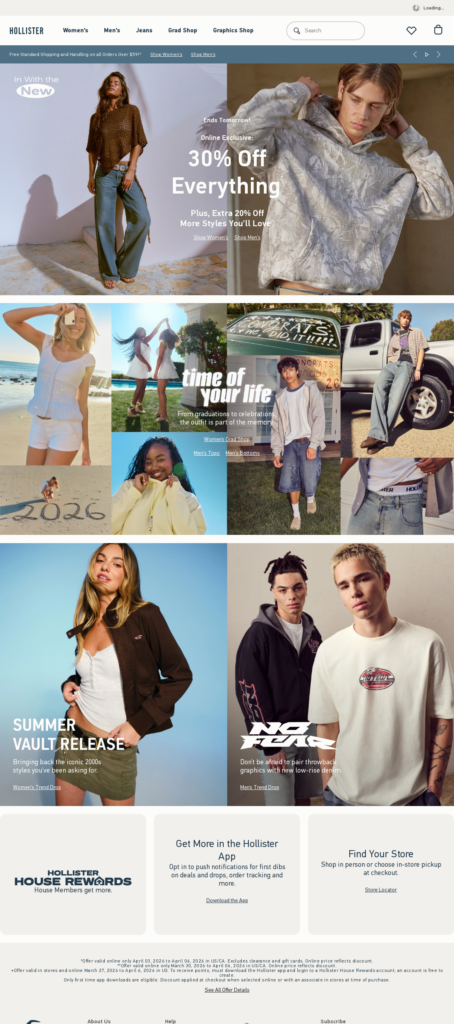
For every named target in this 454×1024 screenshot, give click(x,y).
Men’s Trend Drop (259, 787)
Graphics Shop (233, 30)
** (272, 222)
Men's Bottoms (243, 453)
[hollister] (30, 30)
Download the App (227, 900)
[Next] (439, 54)
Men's (112, 30)
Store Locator (381, 890)
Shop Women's (166, 54)
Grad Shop (182, 30)
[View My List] (411, 30)
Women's (75, 30)
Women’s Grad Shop (227, 439)
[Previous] (415, 54)
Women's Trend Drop (37, 787)
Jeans (144, 30)
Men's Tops (207, 453)
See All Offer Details (227, 990)
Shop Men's (203, 54)
